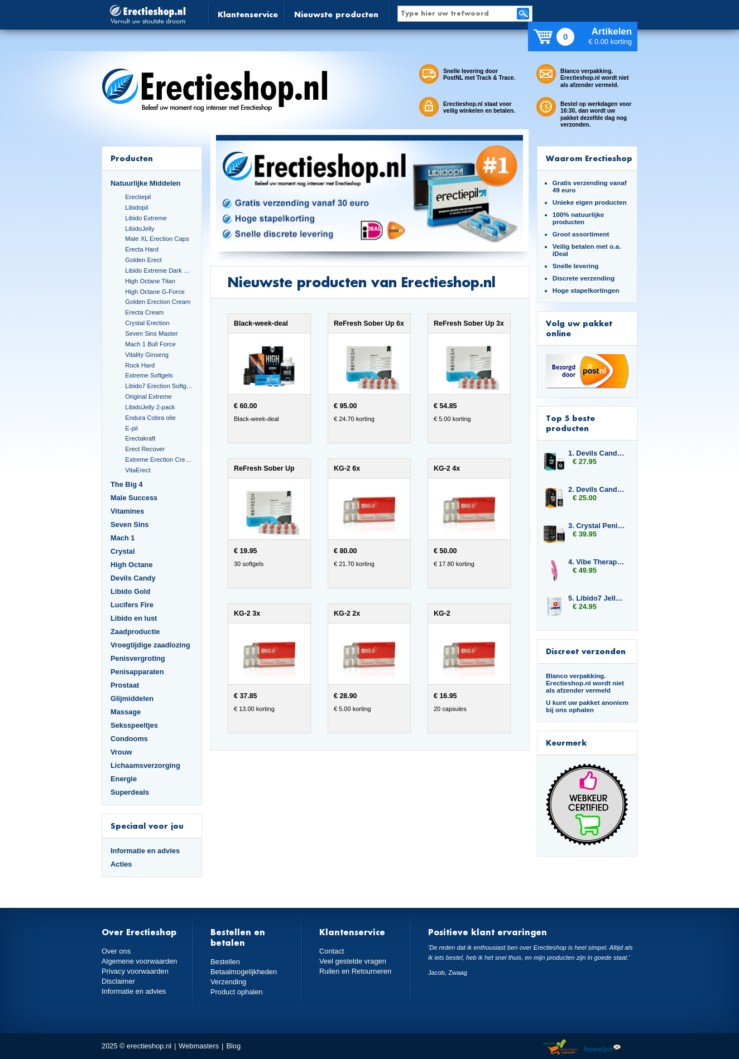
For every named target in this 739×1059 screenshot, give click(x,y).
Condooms (129, 738)
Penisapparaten (137, 672)
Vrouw (121, 752)
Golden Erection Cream (157, 301)
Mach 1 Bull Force (150, 344)
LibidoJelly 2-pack (150, 407)
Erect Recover (145, 449)
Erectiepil (138, 197)
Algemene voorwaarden (139, 961)
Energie (124, 779)
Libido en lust (134, 618)
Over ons (116, 951)
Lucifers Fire (132, 605)
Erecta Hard (142, 249)
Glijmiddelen (132, 698)
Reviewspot (602, 1047)
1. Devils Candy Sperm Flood (597, 453)
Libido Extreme (146, 218)
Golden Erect (143, 260)
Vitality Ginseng (147, 354)
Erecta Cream (144, 312)
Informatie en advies (145, 851)
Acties (121, 864)
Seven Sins (129, 524)
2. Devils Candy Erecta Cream (597, 489)
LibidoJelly (139, 228)
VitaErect (137, 470)
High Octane (132, 564)
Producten (132, 158)
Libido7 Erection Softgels (159, 386)
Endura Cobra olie (150, 417)
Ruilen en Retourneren (355, 971)
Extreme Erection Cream (159, 459)
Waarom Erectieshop (589, 158)
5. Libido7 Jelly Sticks (597, 598)
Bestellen (225, 962)
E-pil (131, 428)
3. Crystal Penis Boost (597, 525)
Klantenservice (248, 14)
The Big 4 (127, 484)
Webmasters (199, 1046)
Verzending (228, 982)
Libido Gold (130, 591)
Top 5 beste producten (570, 423)
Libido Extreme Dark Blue (159, 270)
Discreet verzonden (586, 651)
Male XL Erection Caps (157, 238)
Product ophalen (236, 992)
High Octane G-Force (155, 291)
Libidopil (136, 207)
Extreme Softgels (148, 375)
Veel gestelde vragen (352, 961)
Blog (233, 1046)
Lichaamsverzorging (145, 765)
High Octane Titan (150, 281)
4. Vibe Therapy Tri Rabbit (597, 562)
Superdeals (130, 792)
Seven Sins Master (151, 333)
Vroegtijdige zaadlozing (150, 645)
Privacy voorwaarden (135, 971)
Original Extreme (148, 396)
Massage (126, 712)
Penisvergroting (138, 658)
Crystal (123, 551)
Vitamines (127, 511)
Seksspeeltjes (134, 725)
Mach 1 (123, 538)
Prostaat (125, 685)
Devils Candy (133, 578)
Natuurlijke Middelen (145, 183)
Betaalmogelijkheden (243, 972)
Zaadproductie (135, 631)
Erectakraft (140, 438)
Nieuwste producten (336, 14)
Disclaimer (118, 981)
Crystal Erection (147, 323)
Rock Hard (140, 365)
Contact (331, 951)
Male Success (134, 498)
